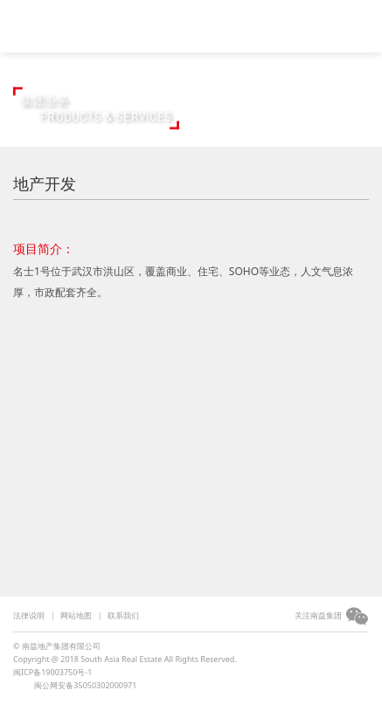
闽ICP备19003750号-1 (52, 672)
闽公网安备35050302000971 (85, 685)
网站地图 (76, 615)
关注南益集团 (318, 615)
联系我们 (123, 615)
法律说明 (29, 615)
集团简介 (199, 37)
